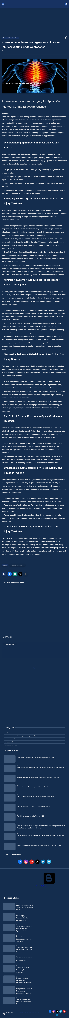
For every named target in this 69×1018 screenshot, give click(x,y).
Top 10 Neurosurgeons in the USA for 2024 (30, 816)
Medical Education (10, 739)
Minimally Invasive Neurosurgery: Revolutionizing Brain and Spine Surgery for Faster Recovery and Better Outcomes (41, 827)
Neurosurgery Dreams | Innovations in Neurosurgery (27, 1013)
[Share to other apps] (25, 574)
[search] (66, 4)
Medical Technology (11, 742)
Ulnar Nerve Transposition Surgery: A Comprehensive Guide (35, 757)
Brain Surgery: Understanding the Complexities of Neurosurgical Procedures (41, 767)
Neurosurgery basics (11, 745)
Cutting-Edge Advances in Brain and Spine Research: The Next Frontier (39, 845)
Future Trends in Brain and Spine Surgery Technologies (21, 736)
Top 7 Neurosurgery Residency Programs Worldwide (33, 806)
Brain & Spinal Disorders (10, 38)
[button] (9, 574)
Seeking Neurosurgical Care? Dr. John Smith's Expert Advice (23, 1002)
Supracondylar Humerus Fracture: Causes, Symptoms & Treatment (38, 777)
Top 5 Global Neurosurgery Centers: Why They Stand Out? (35, 796)
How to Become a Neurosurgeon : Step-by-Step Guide (34, 787)
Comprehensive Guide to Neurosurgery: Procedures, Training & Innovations (40, 835)
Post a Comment (10, 644)
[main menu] (3, 4)
